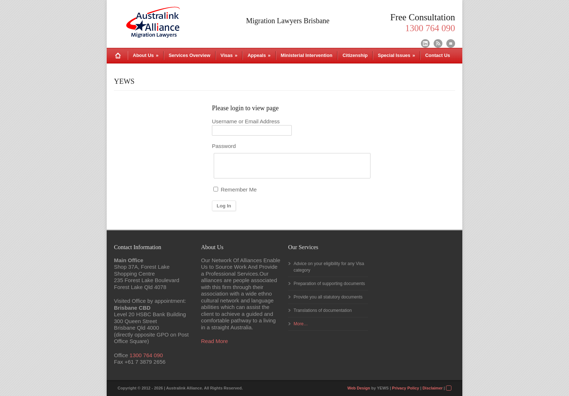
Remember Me (235, 189)
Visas (229, 55)
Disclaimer (432, 388)
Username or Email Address (246, 121)
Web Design (358, 388)
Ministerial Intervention (306, 55)
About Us (146, 55)
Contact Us (437, 55)
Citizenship (355, 55)
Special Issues (396, 55)
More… (301, 323)
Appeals (258, 55)
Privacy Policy (405, 388)
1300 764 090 (146, 355)
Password (224, 146)
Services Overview (189, 55)
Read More (214, 341)
